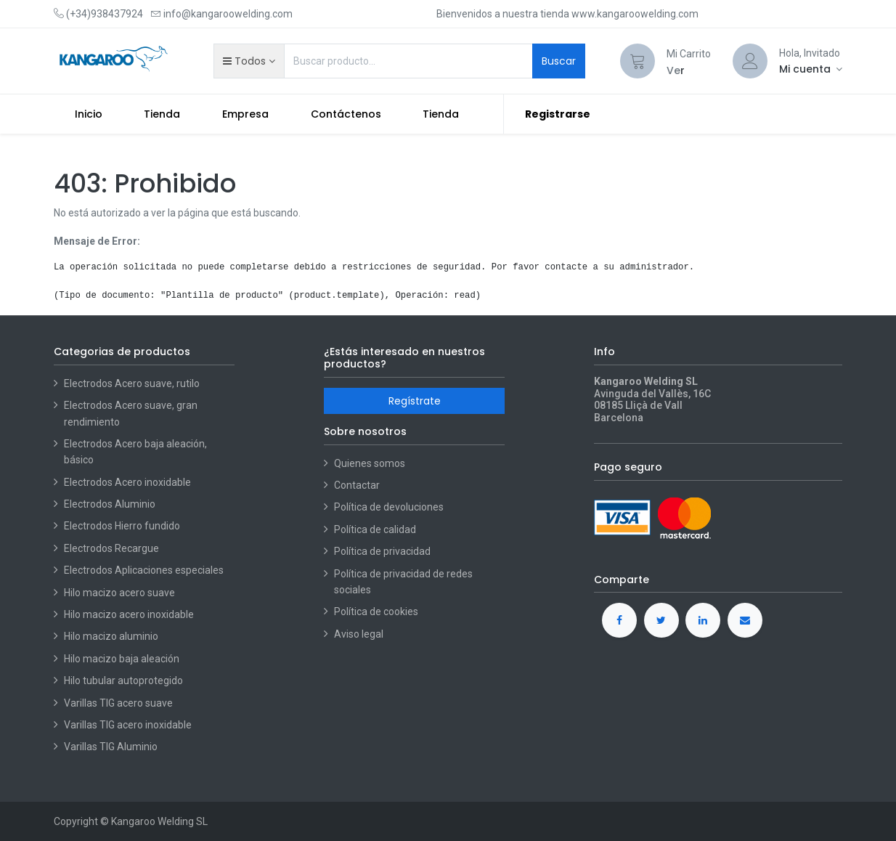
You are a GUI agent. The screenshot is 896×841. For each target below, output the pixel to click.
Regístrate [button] (414, 401)
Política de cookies (376, 611)
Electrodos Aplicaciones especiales (144, 570)
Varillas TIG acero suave (118, 703)
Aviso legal (358, 634)
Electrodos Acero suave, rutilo (132, 383)
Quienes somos (369, 463)
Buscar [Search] (559, 61)
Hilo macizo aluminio (111, 636)
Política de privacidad (382, 551)
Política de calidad (375, 529)
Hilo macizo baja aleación (121, 659)
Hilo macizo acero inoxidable (129, 614)
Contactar (357, 485)
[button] (248, 61)
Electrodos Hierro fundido (122, 526)
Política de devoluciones (389, 507)
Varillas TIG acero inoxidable (128, 725)
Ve (673, 70)
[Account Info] (810, 69)
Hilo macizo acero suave (119, 592)
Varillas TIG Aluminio (111, 746)
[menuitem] (88, 114)
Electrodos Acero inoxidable (128, 482)
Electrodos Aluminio (111, 504)
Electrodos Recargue (111, 548)
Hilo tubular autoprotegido (123, 680)
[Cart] (637, 61)
